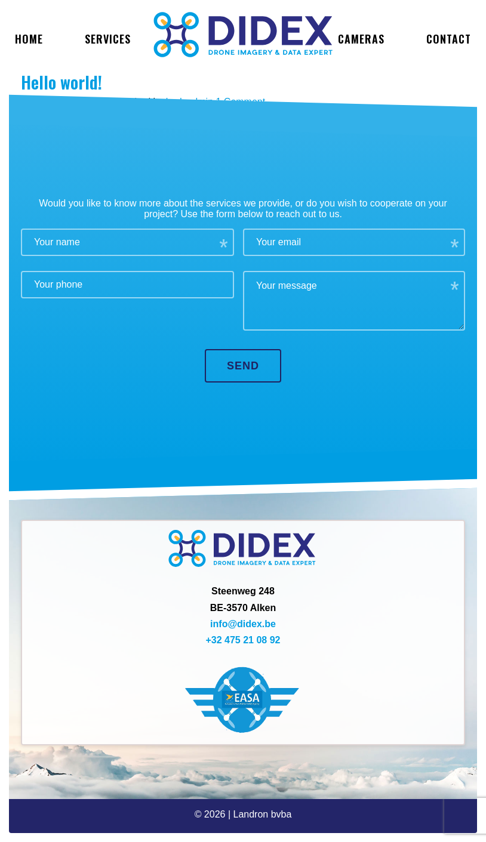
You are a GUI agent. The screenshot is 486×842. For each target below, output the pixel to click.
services (108, 39)
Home (29, 39)
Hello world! (61, 81)
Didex (243, 34)
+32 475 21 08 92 (242, 640)
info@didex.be (243, 624)
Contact (448, 39)
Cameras (361, 39)
